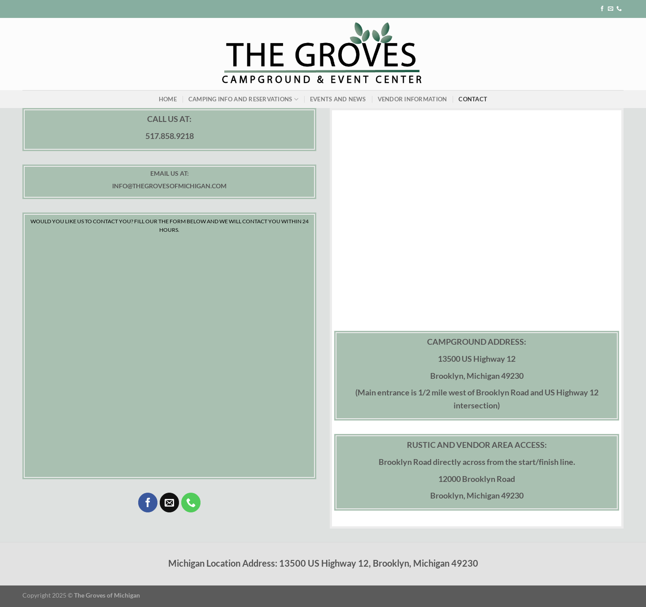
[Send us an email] (610, 9)
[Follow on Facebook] (602, 9)
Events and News (338, 99)
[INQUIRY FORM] (169, 353)
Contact (472, 99)
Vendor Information (412, 99)
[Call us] (619, 9)
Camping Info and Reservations (243, 99)
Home (168, 99)
